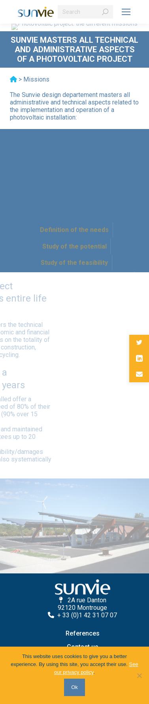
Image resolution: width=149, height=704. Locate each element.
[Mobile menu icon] (126, 12)
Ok (74, 687)
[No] (139, 675)
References (83, 633)
